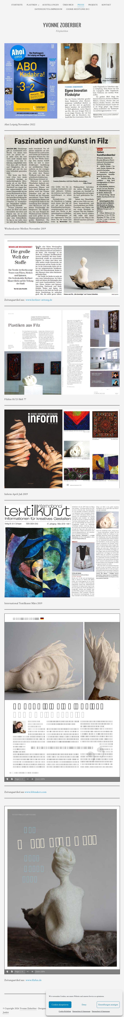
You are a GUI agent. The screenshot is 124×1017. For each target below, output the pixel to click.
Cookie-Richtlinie (65, 1011)
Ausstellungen (50, 5)
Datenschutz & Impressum (81, 1011)
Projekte (93, 5)
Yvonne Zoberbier (28, 1008)
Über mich (68, 5)
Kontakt (106, 5)
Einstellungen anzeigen (108, 1004)
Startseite (17, 5)
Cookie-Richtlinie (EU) (77, 9)
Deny (84, 1004)
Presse (81, 5)
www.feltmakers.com (35, 792)
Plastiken (32, 5)
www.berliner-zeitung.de (38, 300)
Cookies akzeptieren (60, 1004)
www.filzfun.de (34, 980)
